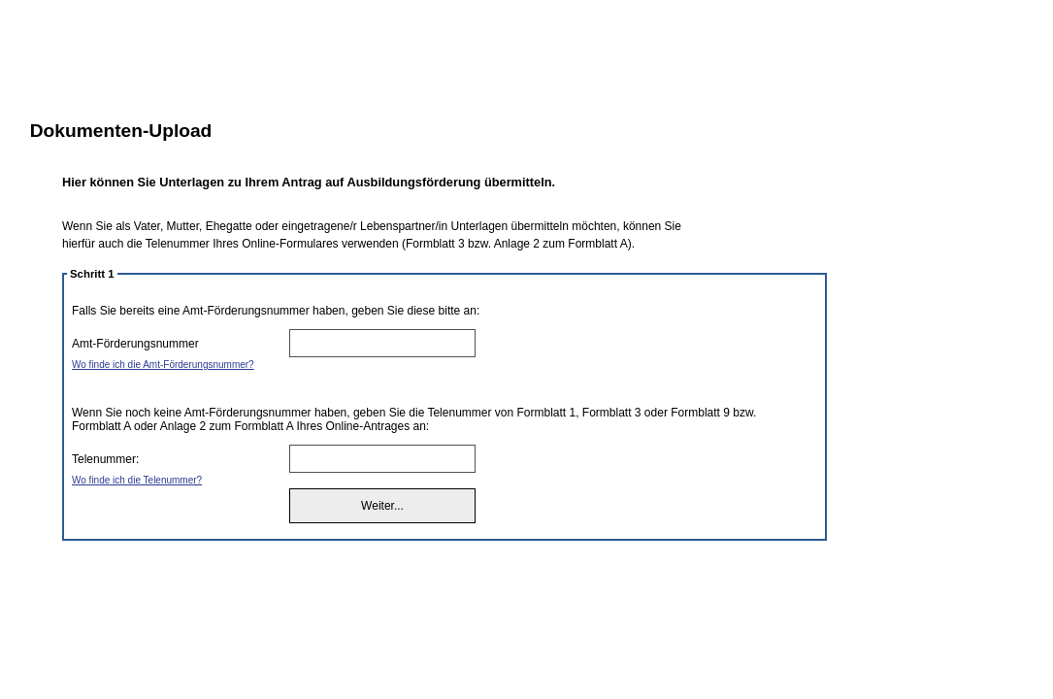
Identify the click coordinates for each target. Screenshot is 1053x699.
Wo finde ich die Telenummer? (137, 480)
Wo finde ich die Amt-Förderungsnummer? (163, 364)
